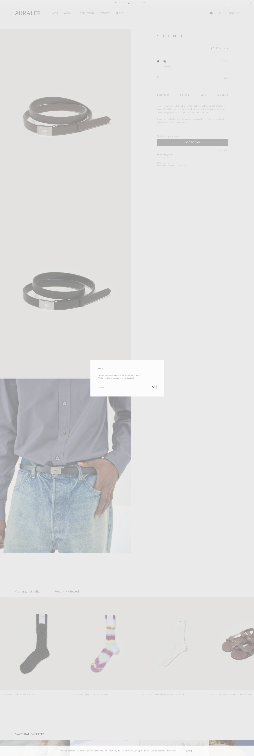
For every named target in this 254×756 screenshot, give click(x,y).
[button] (178, 750)
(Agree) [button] (188, 750)
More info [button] (171, 750)
